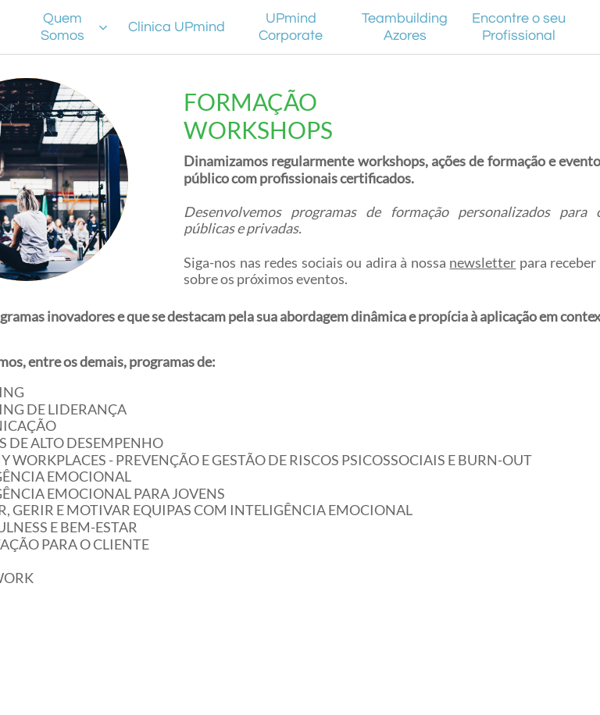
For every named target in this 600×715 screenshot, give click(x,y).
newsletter (482, 262)
